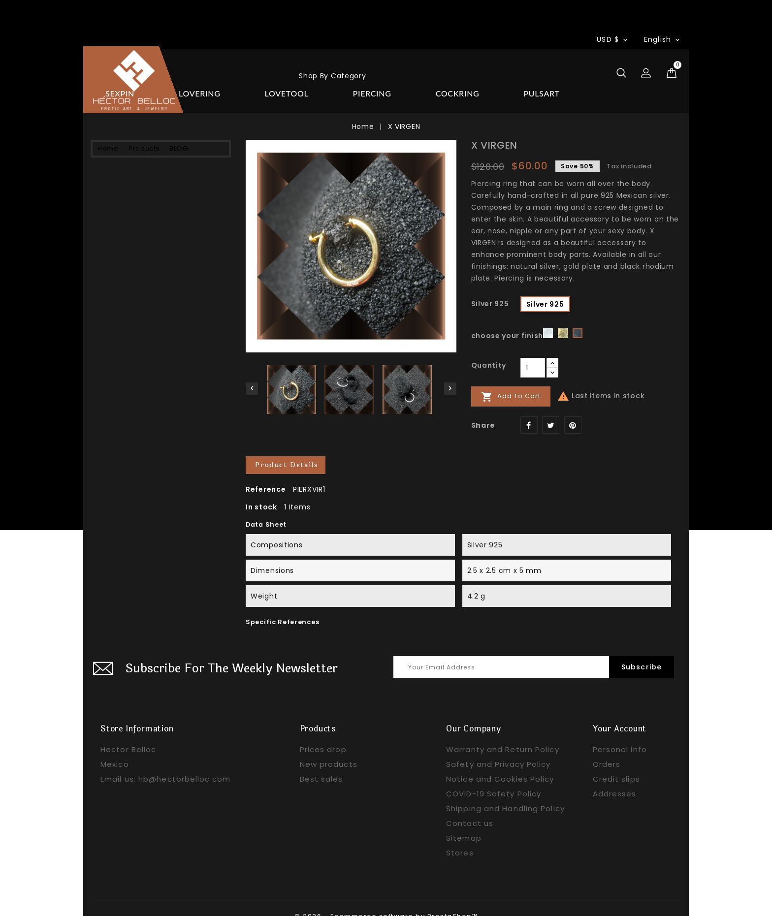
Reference (266, 473)
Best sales (321, 763)
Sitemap (464, 822)
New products (328, 748)
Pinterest (572, 408)
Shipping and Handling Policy (505, 792)
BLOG (373, 69)
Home (222, 69)
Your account (620, 712)
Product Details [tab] (287, 448)
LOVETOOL (126, 208)
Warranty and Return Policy (502, 733)
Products (299, 69)
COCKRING (126, 255)
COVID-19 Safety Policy (493, 777)
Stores (460, 836)
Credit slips (616, 763)
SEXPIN (119, 160)
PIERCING (124, 231)
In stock (261, 491)
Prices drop (323, 733)
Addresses (615, 777)
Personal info (620, 733)
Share (529, 408)
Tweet (550, 408)
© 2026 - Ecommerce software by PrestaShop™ (386, 900)
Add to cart (511, 380)
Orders (607, 748)
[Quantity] (532, 351)
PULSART (123, 279)
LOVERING (125, 184)
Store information (137, 712)
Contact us (469, 807)
